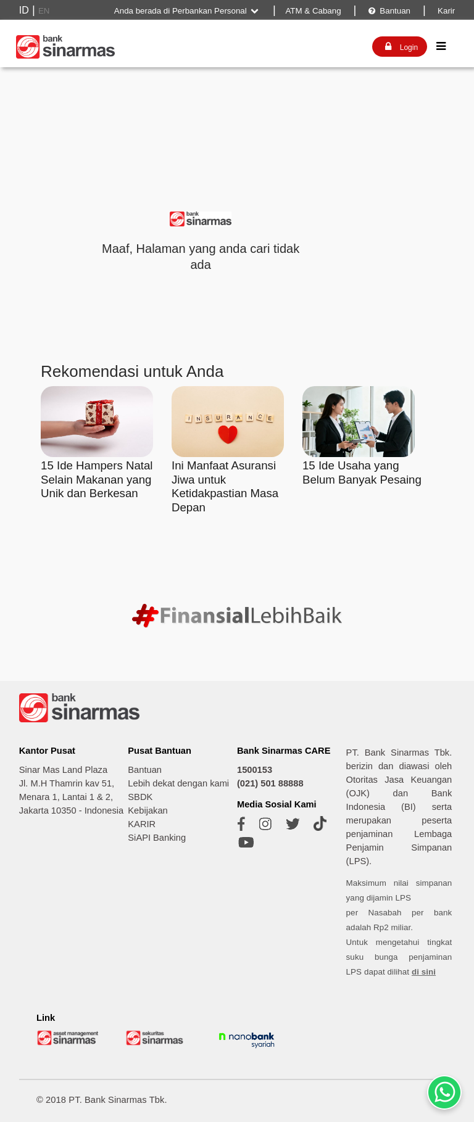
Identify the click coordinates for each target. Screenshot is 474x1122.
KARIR (142, 824)
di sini (424, 971)
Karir (445, 10)
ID (24, 10)
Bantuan (389, 10)
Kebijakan (147, 810)
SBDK (140, 797)
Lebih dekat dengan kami (178, 783)
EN (44, 10)
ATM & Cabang (313, 10)
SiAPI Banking (157, 838)
